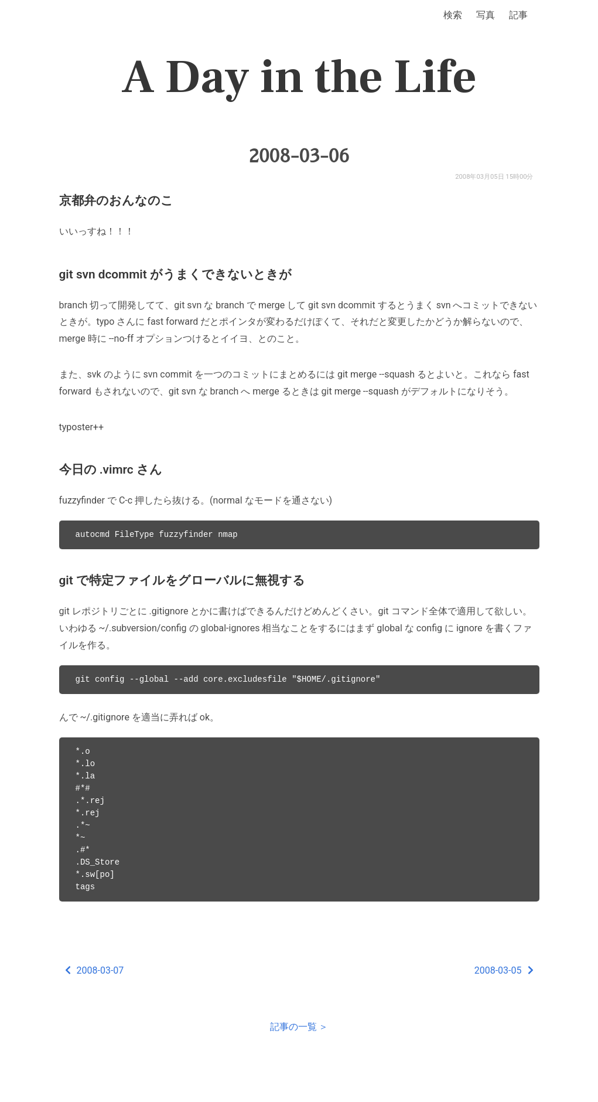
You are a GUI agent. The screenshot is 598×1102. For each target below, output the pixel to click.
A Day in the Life (299, 77)
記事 (518, 15)
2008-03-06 (298, 156)
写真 (485, 15)
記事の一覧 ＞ (299, 1026)
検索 (452, 15)
